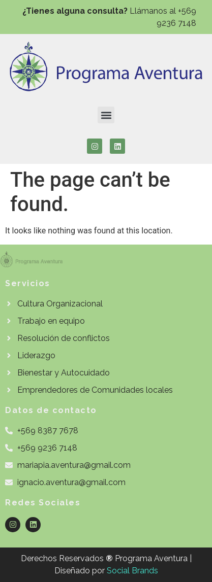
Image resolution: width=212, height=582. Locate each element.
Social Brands (132, 570)
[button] (106, 115)
